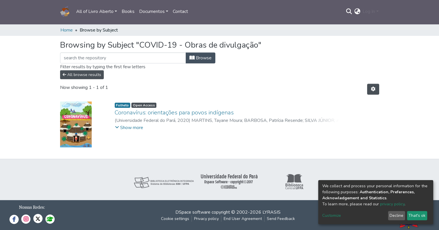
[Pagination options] (373, 89)
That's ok (417, 215)
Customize (331, 215)
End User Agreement (243, 218)
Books (128, 11)
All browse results (82, 74)
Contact (180, 11)
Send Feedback (281, 218)
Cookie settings (175, 218)
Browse (200, 58)
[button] (357, 11)
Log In (369, 11)
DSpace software (192, 212)
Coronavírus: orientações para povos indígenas (174, 112)
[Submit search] (348, 11)
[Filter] (123, 57)
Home (66, 30)
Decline (396, 215)
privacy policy (392, 204)
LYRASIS (271, 212)
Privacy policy (206, 218)
